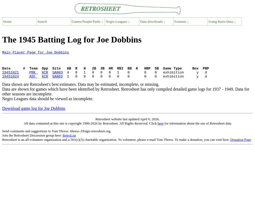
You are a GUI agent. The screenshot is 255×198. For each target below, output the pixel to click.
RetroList (69, 141)
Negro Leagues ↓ (118, 22)
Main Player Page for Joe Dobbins (35, 53)
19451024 (10, 81)
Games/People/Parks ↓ (87, 22)
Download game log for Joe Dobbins (33, 114)
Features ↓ (181, 22)
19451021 (10, 77)
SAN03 (57, 77)
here (160, 129)
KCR (45, 77)
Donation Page (240, 145)
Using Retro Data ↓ (222, 22)
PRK (33, 77)
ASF (33, 81)
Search (42, 22)
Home (7, 22)
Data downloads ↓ (152, 22)
